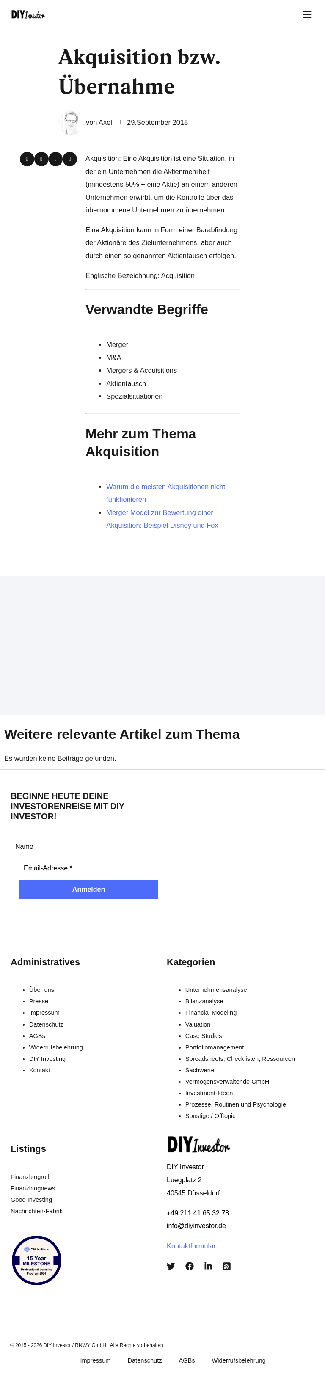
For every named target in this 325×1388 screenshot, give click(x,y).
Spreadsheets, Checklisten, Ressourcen (240, 1055)
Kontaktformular (191, 1242)
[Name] (84, 844)
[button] (27, 156)
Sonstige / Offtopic (210, 1113)
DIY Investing (47, 1055)
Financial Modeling (211, 1009)
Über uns (41, 986)
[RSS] (227, 1263)
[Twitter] (171, 1263)
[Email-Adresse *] (88, 865)
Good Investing (31, 1196)
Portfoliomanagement (214, 1044)
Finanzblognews (33, 1185)
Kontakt (39, 1066)
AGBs (37, 1032)
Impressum (44, 1009)
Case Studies (203, 1032)
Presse (38, 998)
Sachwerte (200, 1066)
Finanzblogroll (30, 1173)
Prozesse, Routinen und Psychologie (235, 1101)
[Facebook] (189, 1263)
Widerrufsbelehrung (56, 1044)
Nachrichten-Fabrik (37, 1208)
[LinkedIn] (208, 1263)
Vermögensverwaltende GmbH (227, 1078)
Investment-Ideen (209, 1090)
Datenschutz (46, 1021)
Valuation (198, 1021)
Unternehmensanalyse (216, 986)
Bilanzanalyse (204, 998)
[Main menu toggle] (308, 13)
